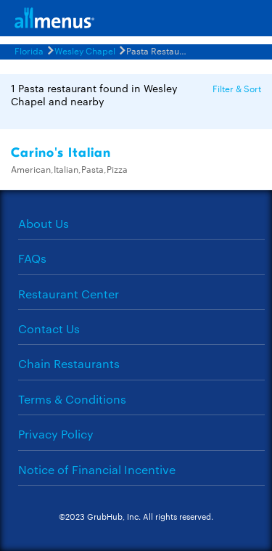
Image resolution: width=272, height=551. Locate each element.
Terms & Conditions (72, 399)
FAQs (32, 258)
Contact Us (49, 328)
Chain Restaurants (69, 363)
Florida (29, 50)
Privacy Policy (56, 433)
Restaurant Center (68, 293)
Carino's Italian (61, 152)
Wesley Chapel (84, 50)
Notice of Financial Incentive (97, 469)
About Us (43, 223)
